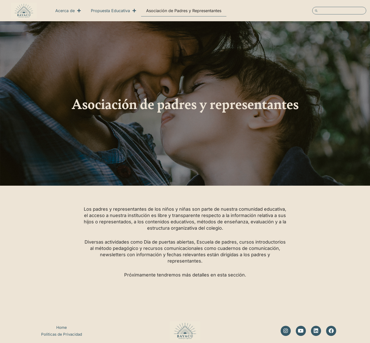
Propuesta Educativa (113, 10)
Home (61, 327)
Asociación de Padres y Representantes (183, 10)
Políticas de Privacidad (61, 334)
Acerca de (68, 10)
